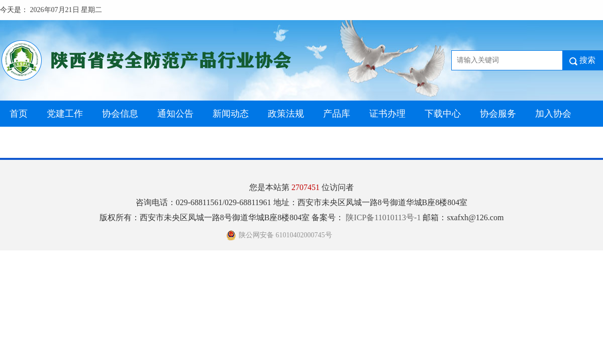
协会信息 (120, 114)
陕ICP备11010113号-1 (384, 217)
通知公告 (175, 114)
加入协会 (553, 114)
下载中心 (443, 114)
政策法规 (286, 114)
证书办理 (387, 114)
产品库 (336, 114)
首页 (19, 114)
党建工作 (65, 114)
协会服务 (498, 114)
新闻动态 (231, 114)
